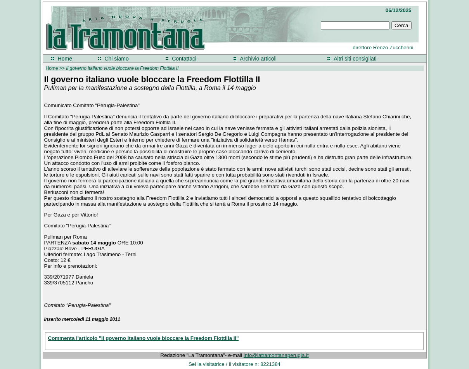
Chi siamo (116, 58)
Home (65, 58)
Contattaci (184, 58)
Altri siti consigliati (355, 58)
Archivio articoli (258, 58)
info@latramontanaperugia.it (276, 355)
